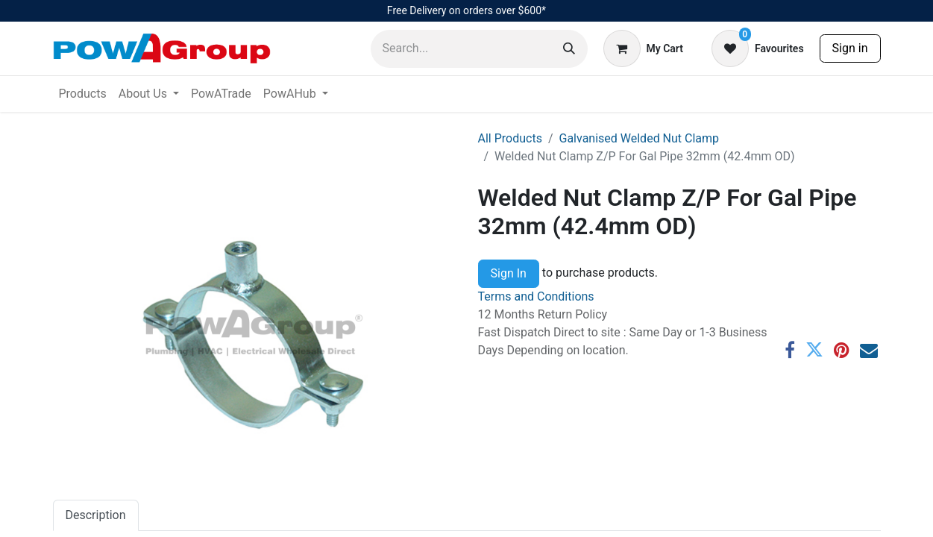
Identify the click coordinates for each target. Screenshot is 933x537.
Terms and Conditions (536, 296)
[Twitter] (814, 350)
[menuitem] (83, 94)
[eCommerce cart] (643, 48)
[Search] (569, 49)
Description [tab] (96, 515)
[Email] (869, 350)
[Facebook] (790, 350)
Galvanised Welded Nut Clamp (639, 138)
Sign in (850, 48)
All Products (510, 138)
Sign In (509, 273)
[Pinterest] (841, 350)
